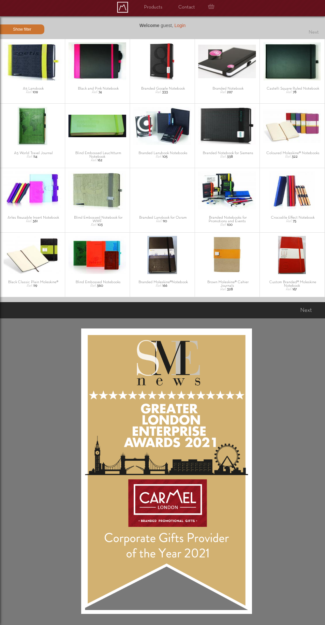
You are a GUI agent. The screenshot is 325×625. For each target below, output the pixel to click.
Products (153, 7)
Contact (186, 7)
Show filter (22, 29)
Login (179, 25)
